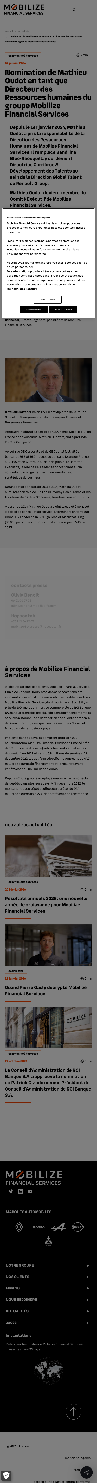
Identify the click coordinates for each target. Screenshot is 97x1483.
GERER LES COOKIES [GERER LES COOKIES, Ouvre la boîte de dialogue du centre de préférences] (48, 300)
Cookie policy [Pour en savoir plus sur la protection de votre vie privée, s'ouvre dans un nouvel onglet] (28, 288)
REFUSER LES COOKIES (33, 309)
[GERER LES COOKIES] (6, 1476)
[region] (48, 263)
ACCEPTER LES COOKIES (63, 309)
